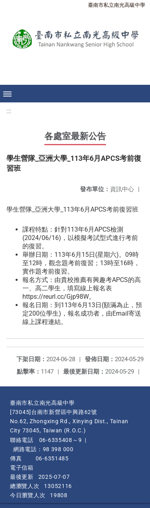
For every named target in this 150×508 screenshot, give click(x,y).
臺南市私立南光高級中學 (116, 5)
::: (8, 111)
